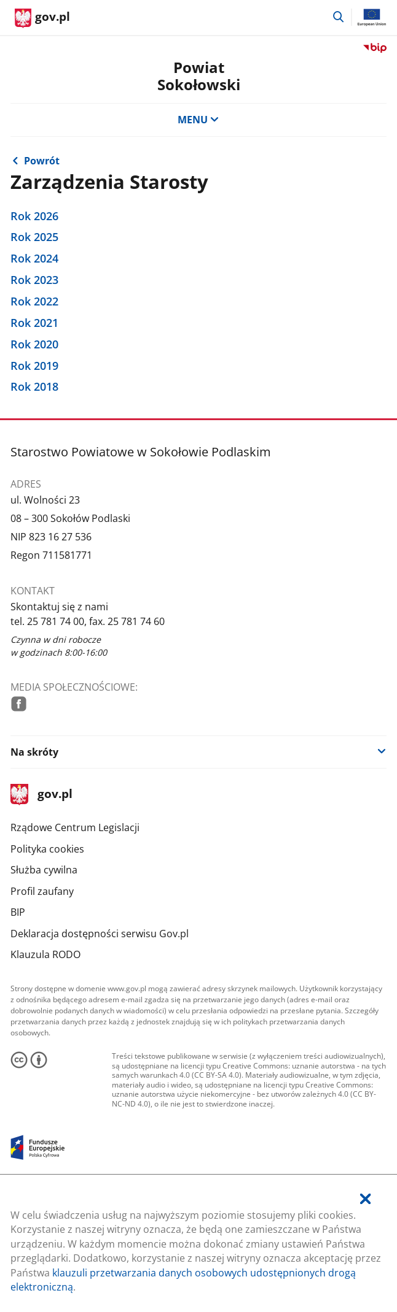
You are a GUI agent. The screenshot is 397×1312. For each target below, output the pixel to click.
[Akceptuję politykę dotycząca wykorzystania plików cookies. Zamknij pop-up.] (365, 1199)
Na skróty (34, 752)
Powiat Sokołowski (198, 76)
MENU (198, 119)
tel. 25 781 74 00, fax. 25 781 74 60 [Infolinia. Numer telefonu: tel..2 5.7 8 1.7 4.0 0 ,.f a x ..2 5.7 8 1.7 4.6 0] (87, 621)
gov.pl (41, 794)
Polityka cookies (47, 849)
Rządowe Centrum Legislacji (75, 827)
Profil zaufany (42, 891)
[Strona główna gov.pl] (42, 18)
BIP (17, 912)
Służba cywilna (43, 870)
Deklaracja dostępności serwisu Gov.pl (99, 933)
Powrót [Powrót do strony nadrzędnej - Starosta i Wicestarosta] (42, 160)
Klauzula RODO (45, 954)
